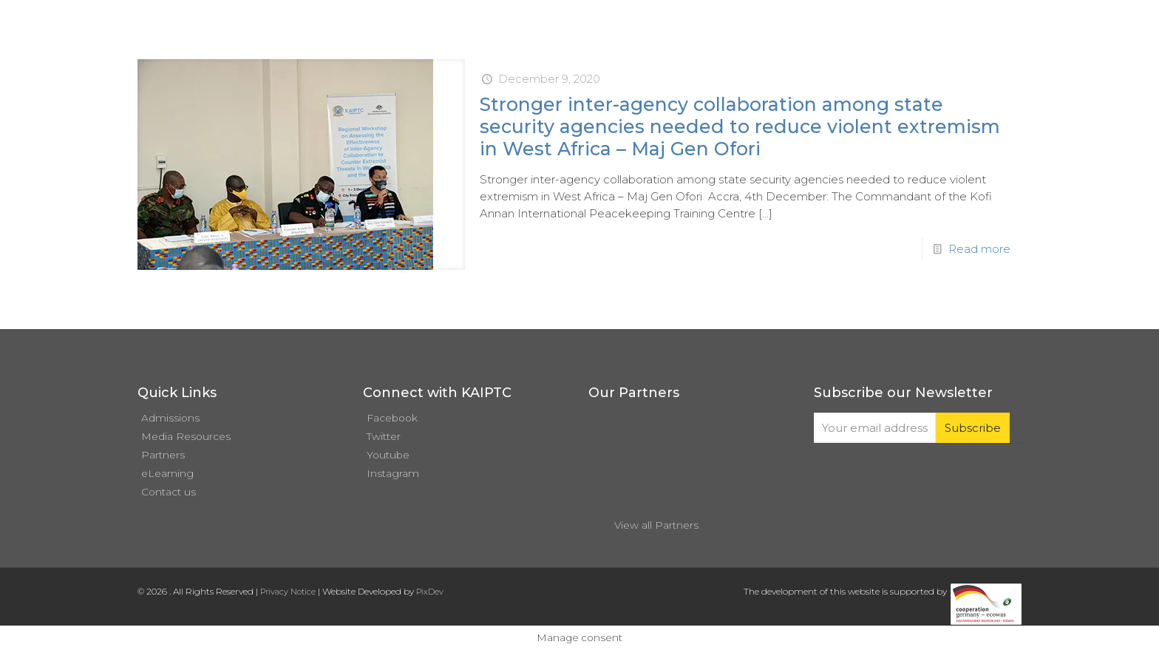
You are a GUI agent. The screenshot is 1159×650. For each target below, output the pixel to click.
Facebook (392, 418)
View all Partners (656, 525)
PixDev (429, 591)
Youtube (388, 455)
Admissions (170, 418)
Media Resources (186, 436)
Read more (979, 249)
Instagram (393, 473)
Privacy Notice (288, 591)
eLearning (167, 473)
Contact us (168, 492)
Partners (163, 455)
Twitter (384, 436)
